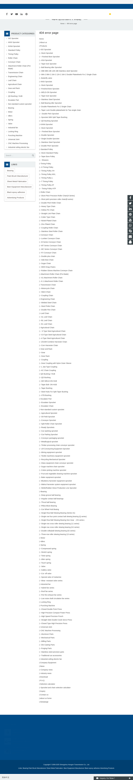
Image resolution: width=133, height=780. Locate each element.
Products (43, 53)
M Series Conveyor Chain (51, 249)
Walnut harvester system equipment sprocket (58, 491)
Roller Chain (45, 199)
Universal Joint (46, 634)
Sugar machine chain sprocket (52, 473)
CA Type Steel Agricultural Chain (53, 341)
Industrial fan (46, 591)
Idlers (43, 548)
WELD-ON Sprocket (49, 99)
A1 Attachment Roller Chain (51, 284)
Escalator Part (46, 405)
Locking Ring (46, 609)
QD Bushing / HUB (48, 381)
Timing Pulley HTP (48, 195)
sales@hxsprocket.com (16, 6)
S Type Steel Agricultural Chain (53, 338)
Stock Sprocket (47, 60)
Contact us (44, 701)
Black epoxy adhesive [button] (16, 199)
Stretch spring (46, 559)
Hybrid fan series (47, 594)
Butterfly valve (46, 85)
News (42, 673)
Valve (43, 573)
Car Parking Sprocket (49, 441)
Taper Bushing (46, 395)
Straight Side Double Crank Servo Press (56, 626)
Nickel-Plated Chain (48, 227)
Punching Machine (48, 612)
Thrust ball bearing (48, 509)
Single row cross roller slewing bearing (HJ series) (60, 534)
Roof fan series (47, 598)
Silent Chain (46, 299)
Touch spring (46, 569)
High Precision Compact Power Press (55, 619)
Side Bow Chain (47, 266)
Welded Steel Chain (48, 309)
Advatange (44, 708)
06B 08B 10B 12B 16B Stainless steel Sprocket (59, 78)
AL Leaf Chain (46, 323)
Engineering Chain (48, 306)
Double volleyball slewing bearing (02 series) (58, 537)
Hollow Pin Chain (47, 217)
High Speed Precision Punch (52, 623)
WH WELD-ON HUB (49, 388)
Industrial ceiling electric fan (51, 666)
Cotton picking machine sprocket (53, 477)
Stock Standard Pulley (49, 160)
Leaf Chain (45, 320)
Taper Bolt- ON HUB (49, 391)
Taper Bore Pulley (48, 163)
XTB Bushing (46, 402)
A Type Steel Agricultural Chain (53, 345)
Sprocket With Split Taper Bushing (54, 124)
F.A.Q (42, 687)
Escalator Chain (47, 413)
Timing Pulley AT (47, 192)
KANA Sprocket (47, 131)
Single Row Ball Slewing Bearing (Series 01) (58, 520)
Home (41, 45)
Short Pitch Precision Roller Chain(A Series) (58, 202)
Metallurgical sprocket (49, 448)
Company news (47, 676)
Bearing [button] (10, 177)
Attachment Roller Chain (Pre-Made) (55, 281)
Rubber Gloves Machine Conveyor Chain (56, 277)
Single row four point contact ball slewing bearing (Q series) (64, 523)
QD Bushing (45, 384)
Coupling (44, 366)
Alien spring (45, 566)
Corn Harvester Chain (49, 352)
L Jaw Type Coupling (49, 373)
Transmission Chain (48, 291)
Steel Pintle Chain (48, 313)
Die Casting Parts (48, 651)
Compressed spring (48, 555)
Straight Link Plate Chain (50, 220)
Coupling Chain (47, 302)
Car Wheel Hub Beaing (50, 516)
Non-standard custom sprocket (52, 416)
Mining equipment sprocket (51, 459)
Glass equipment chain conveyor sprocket (57, 470)
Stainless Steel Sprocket (50, 106)
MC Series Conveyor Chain (51, 256)
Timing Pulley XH (47, 177)
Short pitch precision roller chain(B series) (57, 206)
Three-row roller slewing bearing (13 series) (57, 541)
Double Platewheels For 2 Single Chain (56, 113)
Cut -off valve (46, 580)
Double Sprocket (47, 142)
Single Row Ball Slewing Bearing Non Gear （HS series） (63, 527)
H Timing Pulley (47, 174)
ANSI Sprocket (46, 88)
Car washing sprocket (49, 438)
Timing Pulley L (47, 184)
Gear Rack (45, 363)
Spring (43, 552)
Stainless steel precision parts (52, 659)
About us (43, 49)
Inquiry (42, 698)
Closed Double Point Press (51, 616)
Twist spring (45, 562)
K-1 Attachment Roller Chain (52, 288)
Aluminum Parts (47, 641)
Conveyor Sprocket (48, 427)
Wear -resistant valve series (51, 587)
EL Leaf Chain (46, 331)
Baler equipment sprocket (51, 484)
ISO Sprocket (46, 56)
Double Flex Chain (48, 316)
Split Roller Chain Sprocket (51, 430)
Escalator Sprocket (48, 409)
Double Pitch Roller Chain (51, 209)
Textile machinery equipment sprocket (55, 463)
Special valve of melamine (51, 584)
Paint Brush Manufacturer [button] (17, 182)
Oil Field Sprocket (48, 423)
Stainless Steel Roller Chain (52, 238)
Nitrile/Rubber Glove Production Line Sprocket (58, 495)
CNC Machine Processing (50, 637)
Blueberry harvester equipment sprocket (56, 487)
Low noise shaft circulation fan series (55, 605)
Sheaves (44, 167)
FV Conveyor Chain (48, 259)
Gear (43, 359)
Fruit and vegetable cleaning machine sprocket (59, 480)
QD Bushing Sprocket (49, 127)
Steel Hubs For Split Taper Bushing (54, 398)
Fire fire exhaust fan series (51, 602)
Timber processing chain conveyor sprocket (57, 452)
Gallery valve (46, 577)
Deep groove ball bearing (50, 502)
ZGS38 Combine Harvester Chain (54, 348)
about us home (46, 705)
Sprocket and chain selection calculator (56, 694)
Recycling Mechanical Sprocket (53, 466)
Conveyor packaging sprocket (52, 445)
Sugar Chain (46, 270)
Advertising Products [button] (15, 204)
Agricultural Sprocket (49, 420)
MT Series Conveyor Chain (51, 252)
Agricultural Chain (47, 334)
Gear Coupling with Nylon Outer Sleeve (56, 370)
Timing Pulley (46, 170)
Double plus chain (48, 263)
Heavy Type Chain (48, 213)
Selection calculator (47, 691)
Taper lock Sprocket (48, 70)
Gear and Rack (46, 356)
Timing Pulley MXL (48, 181)
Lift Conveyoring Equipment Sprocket (55, 455)
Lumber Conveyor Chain (50, 245)
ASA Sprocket (46, 67)
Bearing (44, 498)
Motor (43, 544)
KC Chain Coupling (48, 377)
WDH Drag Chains (48, 274)
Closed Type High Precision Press (54, 630)
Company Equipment (48, 669)
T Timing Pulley (47, 188)
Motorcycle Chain (48, 295)
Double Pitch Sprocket (50, 120)
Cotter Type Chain (48, 224)
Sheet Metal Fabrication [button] (17, 188)
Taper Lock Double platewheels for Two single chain (61, 117)
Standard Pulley (47, 156)
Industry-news (46, 680)
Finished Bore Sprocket (50, 63)
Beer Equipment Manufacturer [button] (19, 193)
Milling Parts (46, 648)
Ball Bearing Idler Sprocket (51, 74)
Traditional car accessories (51, 662)
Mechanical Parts (47, 644)
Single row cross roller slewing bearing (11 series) (60, 530)
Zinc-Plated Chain (48, 231)
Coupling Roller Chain (49, 234)
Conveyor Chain (47, 242)
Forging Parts (46, 655)
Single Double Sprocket (50, 145)
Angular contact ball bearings (52, 505)
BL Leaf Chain (46, 327)
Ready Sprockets (47, 434)
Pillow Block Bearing (49, 512)
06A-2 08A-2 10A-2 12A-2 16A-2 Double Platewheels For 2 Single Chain (69, 81)
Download (44, 683)
